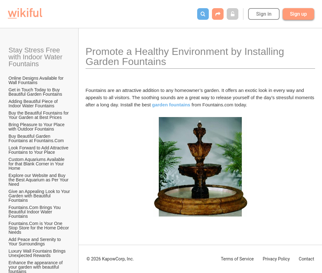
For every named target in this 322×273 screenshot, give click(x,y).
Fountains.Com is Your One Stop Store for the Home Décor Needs (39, 228)
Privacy (276, 258)
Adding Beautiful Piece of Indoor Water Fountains (33, 103)
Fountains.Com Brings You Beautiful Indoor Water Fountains (35, 212)
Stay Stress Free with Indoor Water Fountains (36, 57)
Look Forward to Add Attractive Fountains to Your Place (39, 150)
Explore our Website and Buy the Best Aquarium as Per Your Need (39, 180)
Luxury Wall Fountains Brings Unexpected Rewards (37, 253)
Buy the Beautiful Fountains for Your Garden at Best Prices (39, 115)
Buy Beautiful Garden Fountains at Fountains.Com (36, 138)
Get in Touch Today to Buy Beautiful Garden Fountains (35, 92)
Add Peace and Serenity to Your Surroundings (35, 241)
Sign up (298, 14)
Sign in (263, 14)
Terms (237, 258)
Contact (306, 258)
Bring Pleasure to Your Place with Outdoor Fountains (37, 126)
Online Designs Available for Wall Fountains (36, 80)
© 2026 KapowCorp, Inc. (110, 258)
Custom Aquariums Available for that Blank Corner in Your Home (37, 164)
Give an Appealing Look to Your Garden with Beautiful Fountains (39, 196)
